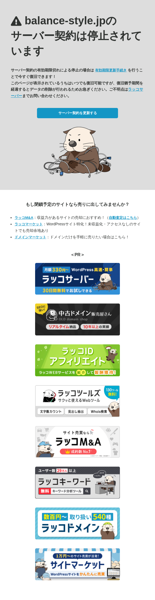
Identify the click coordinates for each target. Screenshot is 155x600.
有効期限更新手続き (111, 70)
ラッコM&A (24, 218)
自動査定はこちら (123, 218)
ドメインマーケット (30, 237)
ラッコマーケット (29, 224)
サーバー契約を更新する (77, 113)
